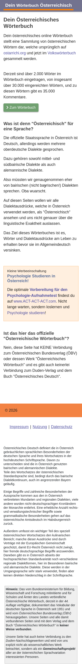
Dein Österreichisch (38, 5)
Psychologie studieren (26, 313)
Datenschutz (61, 427)
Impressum (19, 427)
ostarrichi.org (14, 53)
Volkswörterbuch (61, 53)
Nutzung (40, 427)
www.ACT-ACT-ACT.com (35, 301)
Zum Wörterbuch (21, 107)
